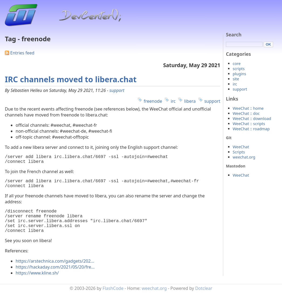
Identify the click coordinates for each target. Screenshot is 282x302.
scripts (239, 68)
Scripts (239, 152)
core (236, 63)
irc (173, 101)
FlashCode (112, 298)
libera (189, 101)
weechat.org (244, 157)
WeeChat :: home (248, 108)
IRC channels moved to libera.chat (70, 79)
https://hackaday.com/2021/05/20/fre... (55, 277)
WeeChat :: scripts (249, 123)
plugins (239, 73)
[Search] (244, 44)
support (116, 90)
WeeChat (241, 146)
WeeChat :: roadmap (251, 128)
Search (234, 35)
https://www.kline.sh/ (37, 283)
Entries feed (22, 53)
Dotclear (203, 298)
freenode (153, 101)
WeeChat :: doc (246, 113)
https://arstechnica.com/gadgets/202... (55, 271)
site (236, 78)
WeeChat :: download (252, 118)
